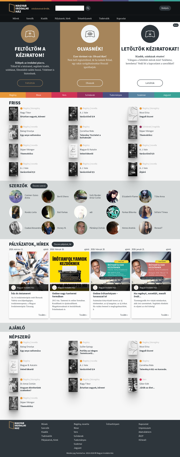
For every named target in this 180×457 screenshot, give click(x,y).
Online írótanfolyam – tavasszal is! (105, 295)
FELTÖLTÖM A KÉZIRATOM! (30, 52)
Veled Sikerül (86, 153)
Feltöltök (30, 83)
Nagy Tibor (25, 112)
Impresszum (145, 428)
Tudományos (80, 439)
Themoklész (146, 135)
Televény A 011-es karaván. (153, 369)
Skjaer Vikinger (147, 131)
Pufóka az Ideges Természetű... (89, 352)
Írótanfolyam (112, 424)
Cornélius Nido (87, 131)
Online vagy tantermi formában (64, 295)
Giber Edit (144, 383)
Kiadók (44, 18)
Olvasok (90, 83)
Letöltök (150, 83)
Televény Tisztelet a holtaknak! (90, 136)
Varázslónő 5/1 (87, 172)
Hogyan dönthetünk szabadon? (30, 389)
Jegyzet (78, 447)
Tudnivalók (104, 18)
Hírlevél (142, 439)
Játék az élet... (147, 387)
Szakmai (78, 443)
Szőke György (86, 346)
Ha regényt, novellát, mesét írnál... (150, 295)
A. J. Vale (84, 112)
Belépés (165, 8)
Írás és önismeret (21, 293)
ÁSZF (141, 436)
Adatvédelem (145, 431)
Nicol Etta (144, 112)
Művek (16, 18)
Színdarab (78, 436)
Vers (76, 431)
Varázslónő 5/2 (27, 172)
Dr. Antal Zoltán (28, 383)
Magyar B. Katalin (88, 149)
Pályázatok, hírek (62, 18)
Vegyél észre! (146, 116)
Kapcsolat (121, 18)
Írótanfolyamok (85, 18)
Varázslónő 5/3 (147, 153)
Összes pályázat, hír (62, 244)
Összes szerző (39, 185)
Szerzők (30, 18)
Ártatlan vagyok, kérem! (32, 116)
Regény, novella (81, 424)
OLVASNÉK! (90, 49)
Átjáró (143, 172)
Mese (76, 428)
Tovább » (42, 315)
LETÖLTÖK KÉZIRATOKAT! (150, 49)
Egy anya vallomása (30, 135)
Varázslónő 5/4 (87, 116)
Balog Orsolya (27, 131)
